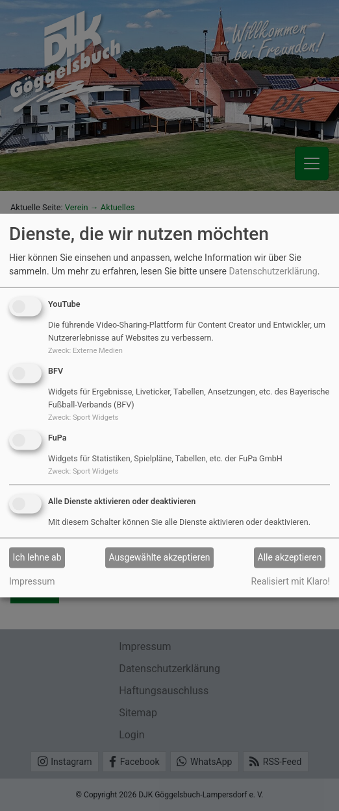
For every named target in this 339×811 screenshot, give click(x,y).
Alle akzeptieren (290, 557)
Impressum (32, 580)
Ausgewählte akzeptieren (159, 557)
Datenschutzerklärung (273, 271)
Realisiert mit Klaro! (290, 580)
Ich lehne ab (37, 557)
